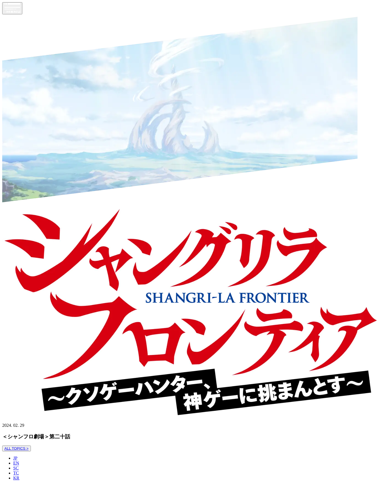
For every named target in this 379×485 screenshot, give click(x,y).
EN (16, 463)
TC (16, 473)
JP (15, 458)
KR (16, 478)
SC (16, 468)
